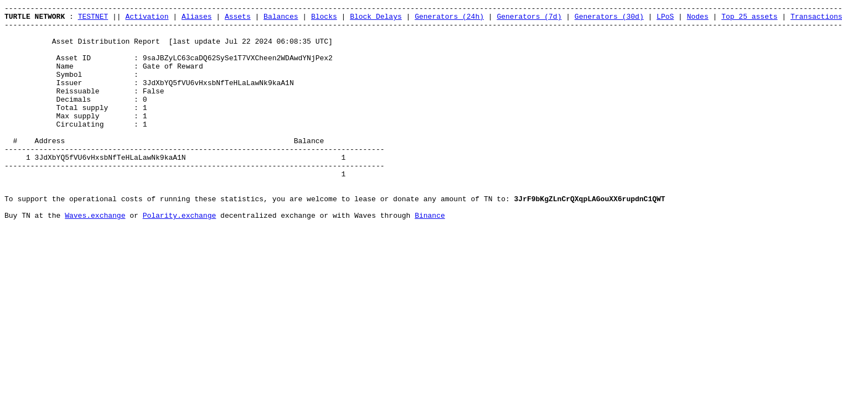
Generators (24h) (449, 19)
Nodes (698, 19)
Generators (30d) (609, 19)
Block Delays (376, 19)
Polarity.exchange (179, 258)
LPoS (665, 19)
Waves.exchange (95, 258)
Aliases (197, 19)
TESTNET (93, 19)
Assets (238, 19)
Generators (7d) (529, 19)
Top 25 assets (749, 19)
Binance (430, 258)
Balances (281, 19)
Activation (146, 19)
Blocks (324, 19)
